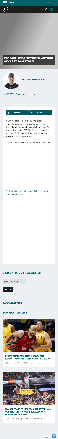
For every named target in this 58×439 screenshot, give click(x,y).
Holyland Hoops (36, 363)
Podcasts (20, 94)
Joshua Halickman (35, 79)
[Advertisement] (29, 163)
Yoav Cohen (11, 363)
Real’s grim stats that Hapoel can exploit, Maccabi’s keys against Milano (27, 357)
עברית (11, 2)
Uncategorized (31, 94)
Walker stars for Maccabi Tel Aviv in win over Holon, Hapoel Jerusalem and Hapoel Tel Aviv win (28, 412)
